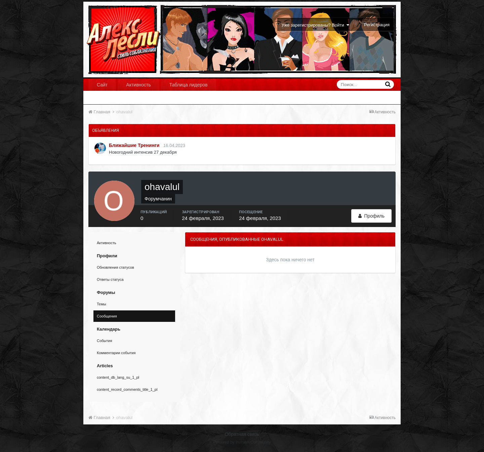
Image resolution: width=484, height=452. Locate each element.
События (104, 341)
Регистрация (377, 24)
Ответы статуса (110, 279)
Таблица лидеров (188, 84)
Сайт (102, 84)
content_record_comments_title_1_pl (127, 389)
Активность (138, 84)
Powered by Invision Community (242, 442)
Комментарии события (116, 353)
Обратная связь (242, 434)
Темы (101, 304)
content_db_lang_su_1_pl (118, 377)
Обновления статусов (115, 267)
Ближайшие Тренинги (134, 145)
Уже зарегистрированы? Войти (315, 25)
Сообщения (107, 316)
